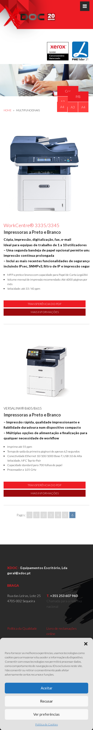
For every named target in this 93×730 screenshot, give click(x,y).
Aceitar (46, 698)
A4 (62, 107)
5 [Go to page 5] (65, 515)
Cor (68, 91)
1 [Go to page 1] (36, 515)
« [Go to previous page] (29, 515)
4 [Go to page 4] (58, 515)
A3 (73, 107)
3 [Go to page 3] (51, 515)
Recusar (46, 711)
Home (8, 110)
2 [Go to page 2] (44, 515)
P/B (78, 97)
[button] (85, 654)
